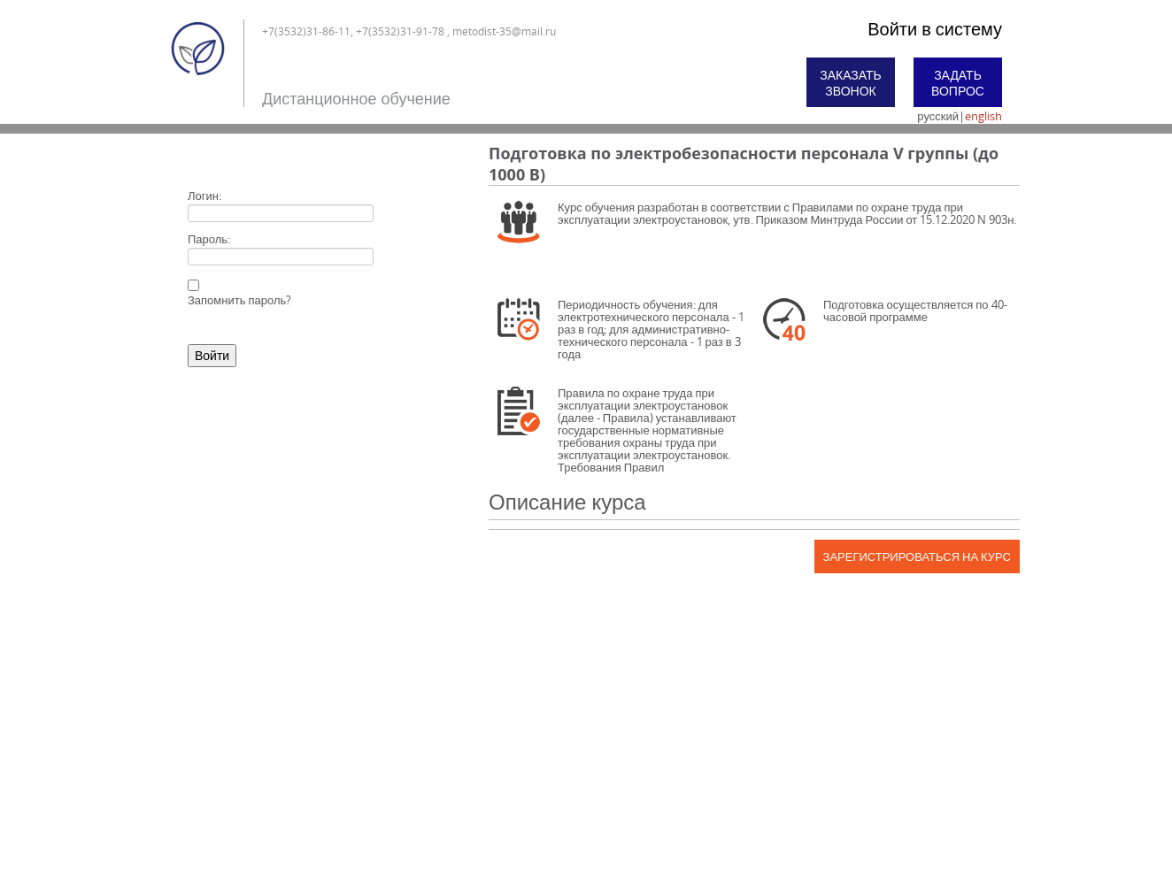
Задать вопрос (957, 82)
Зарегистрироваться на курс (917, 556)
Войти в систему (934, 28)
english (983, 116)
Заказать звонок (851, 82)
